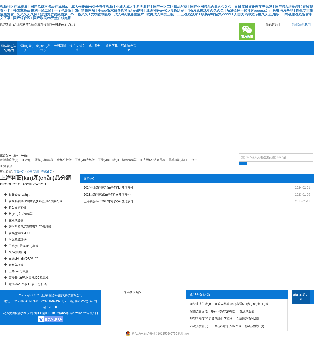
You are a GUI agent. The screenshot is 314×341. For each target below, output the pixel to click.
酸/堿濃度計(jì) (18, 252)
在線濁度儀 (16, 220)
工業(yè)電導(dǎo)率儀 (23, 246)
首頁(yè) (19, 171)
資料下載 (112, 45)
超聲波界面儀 (17, 207)
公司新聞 (60, 45)
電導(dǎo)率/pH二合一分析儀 (28, 284)
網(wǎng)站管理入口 (84, 313)
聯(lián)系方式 (301, 297)
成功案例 (94, 45)
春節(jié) (46, 171)
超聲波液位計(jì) (19, 195)
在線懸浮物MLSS (20, 233)
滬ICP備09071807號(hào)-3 (52, 313)
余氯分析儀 (16, 265)
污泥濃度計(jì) (18, 239)
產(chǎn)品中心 (43, 48)
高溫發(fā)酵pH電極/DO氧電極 (29, 277)
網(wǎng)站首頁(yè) (8, 48)
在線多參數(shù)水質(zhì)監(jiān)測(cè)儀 (35, 201)
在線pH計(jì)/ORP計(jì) (23, 258)
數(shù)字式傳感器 (21, 214)
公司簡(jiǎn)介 (26, 48)
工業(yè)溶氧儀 (18, 271)
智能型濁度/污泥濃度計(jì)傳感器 (30, 226)
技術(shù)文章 (77, 48)
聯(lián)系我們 (301, 24)
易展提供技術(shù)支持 (18, 313)
